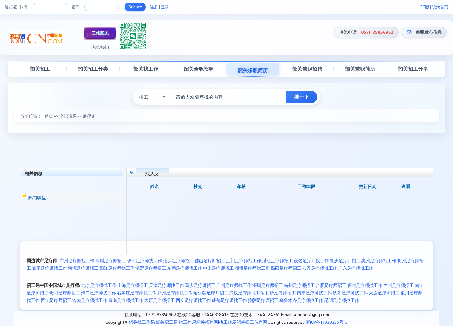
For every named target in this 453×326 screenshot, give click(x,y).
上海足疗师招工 (132, 285)
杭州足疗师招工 (299, 285)
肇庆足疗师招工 (345, 260)
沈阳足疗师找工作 (350, 292)
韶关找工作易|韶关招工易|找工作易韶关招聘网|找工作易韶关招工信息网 (198, 322)
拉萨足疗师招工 (263, 300)
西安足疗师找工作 (193, 300)
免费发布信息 (428, 32)
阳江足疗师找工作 (117, 268)
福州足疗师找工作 (364, 285)
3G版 (424, 6)
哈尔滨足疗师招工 (210, 292)
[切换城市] (100, 47)
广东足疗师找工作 (355, 268)
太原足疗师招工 (159, 300)
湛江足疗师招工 (277, 260)
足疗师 (89, 115)
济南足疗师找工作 (89, 300)
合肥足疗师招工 (331, 285)
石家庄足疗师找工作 (136, 292)
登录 (165, 6)
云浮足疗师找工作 (319, 268)
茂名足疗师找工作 (311, 260)
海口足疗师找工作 (98, 292)
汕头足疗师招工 (178, 260)
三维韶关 (100, 32)
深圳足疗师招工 (110, 260)
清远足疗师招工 (150, 268)
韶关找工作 (145, 69)
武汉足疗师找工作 (246, 292)
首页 (48, 115)
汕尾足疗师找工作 (49, 268)
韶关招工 (40, 69)
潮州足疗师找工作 (252, 268)
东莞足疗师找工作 (184, 268)
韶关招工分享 (413, 69)
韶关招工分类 (93, 69)
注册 (154, 6)
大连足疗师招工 (384, 292)
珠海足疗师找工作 (144, 260)
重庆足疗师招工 (200, 285)
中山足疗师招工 (218, 268)
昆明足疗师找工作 (341, 300)
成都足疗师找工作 (229, 300)
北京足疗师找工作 (98, 285)
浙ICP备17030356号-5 (327, 322)
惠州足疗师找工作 (378, 260)
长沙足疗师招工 (280, 292)
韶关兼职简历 (360, 69)
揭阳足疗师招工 (286, 268)
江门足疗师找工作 (243, 260)
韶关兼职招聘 (307, 69)
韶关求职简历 (253, 70)
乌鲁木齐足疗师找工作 (301, 300)
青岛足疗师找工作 (125, 300)
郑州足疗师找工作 (174, 292)
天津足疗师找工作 (166, 285)
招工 (143, 97)
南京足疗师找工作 (314, 292)
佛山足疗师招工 (210, 260)
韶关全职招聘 (199, 69)
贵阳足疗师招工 (64, 292)
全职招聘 (68, 115)
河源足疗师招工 (83, 268)
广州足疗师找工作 (76, 260)
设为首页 (440, 6)
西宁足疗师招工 (56, 300)
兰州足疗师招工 (398, 285)
